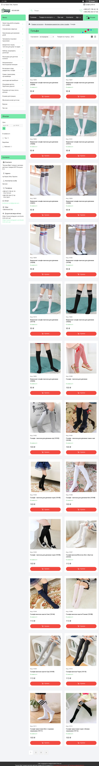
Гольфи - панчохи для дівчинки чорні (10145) (45, 497)
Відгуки (4, 104)
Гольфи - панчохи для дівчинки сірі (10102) (44, 438)
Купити (47, 96)
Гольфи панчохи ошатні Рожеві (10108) (79, 614)
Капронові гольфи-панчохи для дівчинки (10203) (44, 380)
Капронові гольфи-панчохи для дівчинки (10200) (44, 83)
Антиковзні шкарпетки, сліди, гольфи (57, 24)
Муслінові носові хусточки (10, 100)
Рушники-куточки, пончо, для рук (10, 91)
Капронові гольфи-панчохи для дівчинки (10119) (44, 321)
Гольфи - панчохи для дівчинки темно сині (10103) (80, 439)
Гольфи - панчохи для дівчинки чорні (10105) (45, 555)
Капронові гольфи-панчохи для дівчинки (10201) (44, 202)
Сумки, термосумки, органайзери (8, 75)
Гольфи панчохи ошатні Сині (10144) (42, 614)
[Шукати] (31, 10)
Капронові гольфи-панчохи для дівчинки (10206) (44, 143)
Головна (33, 17)
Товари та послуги (46, 17)
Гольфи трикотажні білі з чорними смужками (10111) (42, 730)
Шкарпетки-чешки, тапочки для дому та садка (11, 46)
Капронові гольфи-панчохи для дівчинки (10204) (44, 261)
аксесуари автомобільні (10, 80)
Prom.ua (59, 763)
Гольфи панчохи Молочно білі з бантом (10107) (79, 556)
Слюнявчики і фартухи (9, 29)
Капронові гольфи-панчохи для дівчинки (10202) (80, 321)
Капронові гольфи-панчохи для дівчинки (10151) (80, 143)
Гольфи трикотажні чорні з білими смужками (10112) (78, 730)
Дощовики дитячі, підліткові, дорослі (8, 85)
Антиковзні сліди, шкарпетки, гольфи (8, 69)
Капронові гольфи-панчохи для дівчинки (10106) (80, 261)
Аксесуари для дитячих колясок (10, 57)
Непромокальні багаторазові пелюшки (9, 63)
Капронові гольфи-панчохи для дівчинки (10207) (80, 83)
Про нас (60, 17)
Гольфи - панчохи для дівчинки (76, 379)
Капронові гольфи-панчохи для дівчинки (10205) (80, 202)
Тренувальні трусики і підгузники (9, 40)
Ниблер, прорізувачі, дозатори (9, 52)
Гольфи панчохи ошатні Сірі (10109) (42, 671)
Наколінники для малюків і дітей (11, 34)
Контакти (69, 17)
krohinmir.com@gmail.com (10, 203)
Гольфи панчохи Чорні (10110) (76, 671)
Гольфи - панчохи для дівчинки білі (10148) (80, 497)
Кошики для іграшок (9, 96)
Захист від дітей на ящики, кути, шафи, (11, 24)
